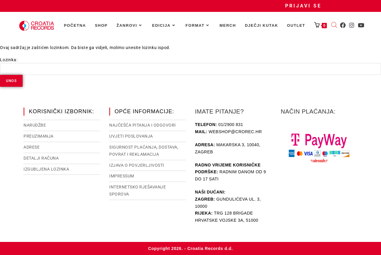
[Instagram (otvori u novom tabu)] (352, 25)
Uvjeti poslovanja (131, 136)
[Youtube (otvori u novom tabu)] (360, 25)
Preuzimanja (39, 136)
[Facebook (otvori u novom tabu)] (343, 25)
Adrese (32, 147)
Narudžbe (35, 125)
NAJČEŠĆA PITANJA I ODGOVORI (142, 125)
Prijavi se (303, 6)
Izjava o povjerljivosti (136, 165)
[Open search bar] (334, 26)
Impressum (121, 176)
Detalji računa (41, 158)
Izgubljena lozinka (46, 169)
